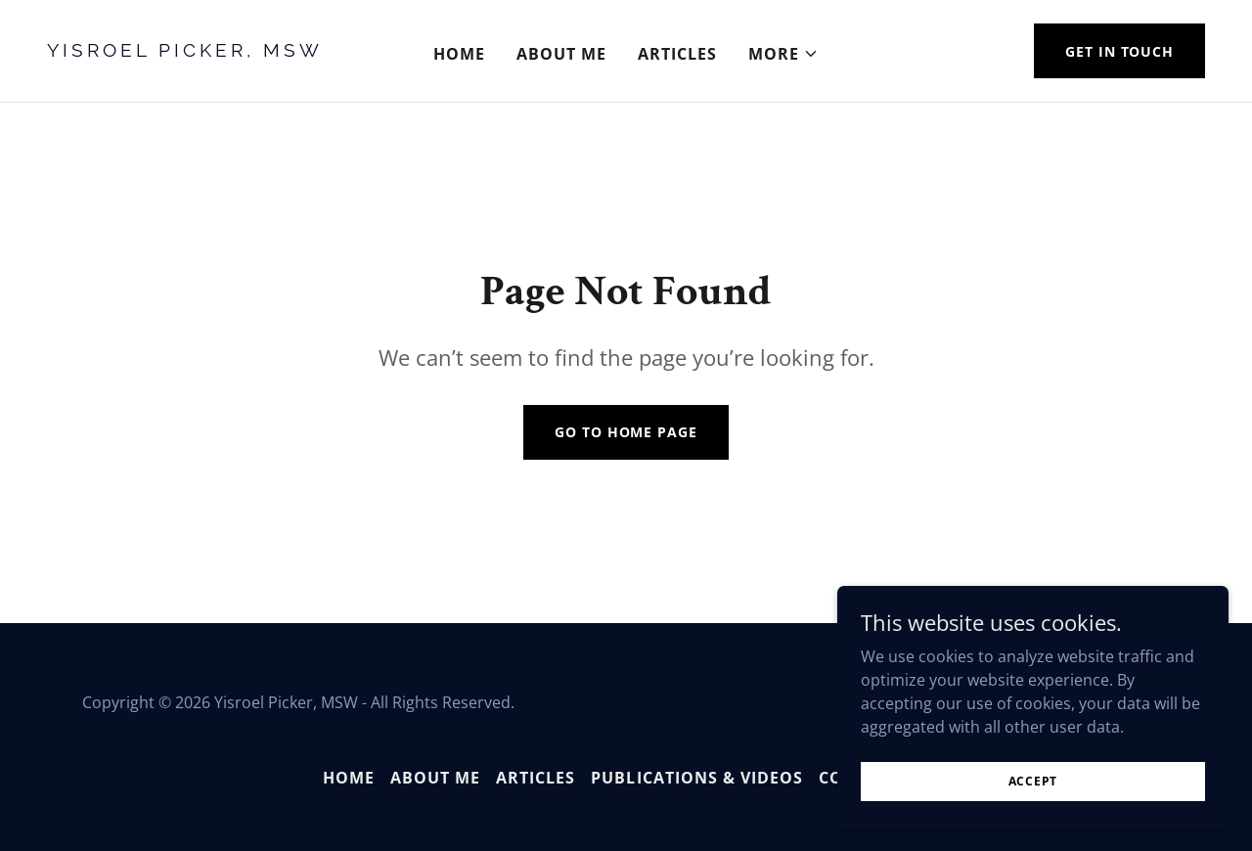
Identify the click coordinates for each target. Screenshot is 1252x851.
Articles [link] (677, 54)
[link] (200, 51)
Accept (1033, 781)
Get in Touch (1119, 51)
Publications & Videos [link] (696, 777)
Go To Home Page (625, 432)
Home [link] (459, 54)
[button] (783, 54)
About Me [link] (561, 54)
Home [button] (349, 777)
